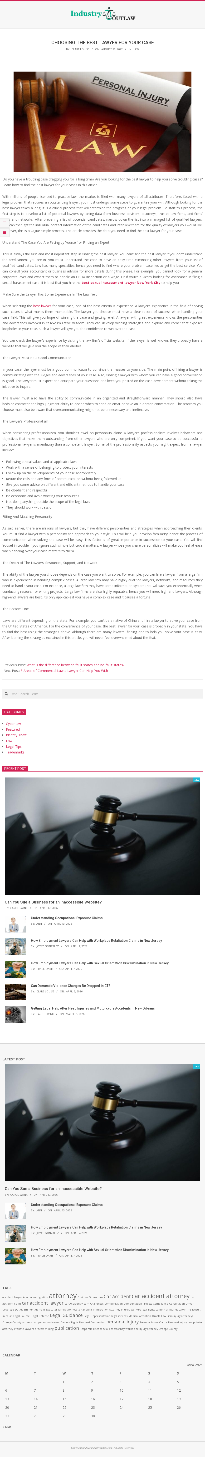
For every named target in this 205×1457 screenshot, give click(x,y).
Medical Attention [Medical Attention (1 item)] (139, 1316)
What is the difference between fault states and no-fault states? (75, 665)
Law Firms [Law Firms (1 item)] (185, 1309)
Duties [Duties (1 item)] (19, 1309)
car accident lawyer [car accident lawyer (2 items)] (42, 1303)
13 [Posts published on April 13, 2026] (7, 1399)
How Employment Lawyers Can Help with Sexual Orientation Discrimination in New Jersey (100, 963)
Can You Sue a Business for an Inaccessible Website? (53, 902)
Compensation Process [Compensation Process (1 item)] (138, 1303)
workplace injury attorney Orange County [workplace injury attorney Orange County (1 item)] (151, 1329)
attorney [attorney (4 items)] (63, 1295)
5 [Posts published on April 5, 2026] (178, 1381)
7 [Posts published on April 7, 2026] (35, 1390)
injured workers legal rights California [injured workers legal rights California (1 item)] (144, 1309)
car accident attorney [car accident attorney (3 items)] (161, 1296)
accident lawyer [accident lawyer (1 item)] (12, 1297)
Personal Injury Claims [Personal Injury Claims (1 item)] (153, 1322)
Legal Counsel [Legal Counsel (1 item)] (21, 1316)
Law (136, 49)
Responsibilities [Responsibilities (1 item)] (89, 1329)
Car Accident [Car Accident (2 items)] (117, 1296)
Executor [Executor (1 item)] (51, 1309)
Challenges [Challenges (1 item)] (96, 1303)
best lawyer (42, 306)
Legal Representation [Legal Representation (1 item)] (97, 1316)
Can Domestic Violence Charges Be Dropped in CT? (70, 986)
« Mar (6, 1426)
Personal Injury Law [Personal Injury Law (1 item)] (180, 1322)
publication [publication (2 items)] (66, 1328)
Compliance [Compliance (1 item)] (160, 1303)
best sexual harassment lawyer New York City (121, 282)
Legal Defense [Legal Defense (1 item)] (40, 1316)
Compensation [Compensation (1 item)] (113, 1303)
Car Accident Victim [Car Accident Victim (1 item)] (76, 1303)
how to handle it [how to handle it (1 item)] (82, 1309)
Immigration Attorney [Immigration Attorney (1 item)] (106, 1309)
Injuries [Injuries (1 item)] (173, 1309)
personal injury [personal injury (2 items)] (122, 1322)
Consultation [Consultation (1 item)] (177, 1303)
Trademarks (15, 752)
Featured (13, 729)
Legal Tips (14, 746)
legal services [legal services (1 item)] (119, 1316)
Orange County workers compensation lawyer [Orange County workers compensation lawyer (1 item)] (30, 1322)
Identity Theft (16, 735)
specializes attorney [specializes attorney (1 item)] (112, 1329)
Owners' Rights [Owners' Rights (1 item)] (69, 1322)
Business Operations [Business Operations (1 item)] (90, 1297)
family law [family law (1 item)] (64, 1309)
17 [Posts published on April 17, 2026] (121, 1399)
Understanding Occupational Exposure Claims (67, 918)
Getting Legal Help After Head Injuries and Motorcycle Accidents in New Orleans (93, 1008)
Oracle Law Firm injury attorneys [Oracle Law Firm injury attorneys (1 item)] (172, 1316)
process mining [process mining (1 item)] (44, 1329)
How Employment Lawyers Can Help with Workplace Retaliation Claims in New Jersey (96, 940)
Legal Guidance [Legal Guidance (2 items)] (66, 1315)
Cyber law (13, 723)
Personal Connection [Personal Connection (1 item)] (92, 1322)
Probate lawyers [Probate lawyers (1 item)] (24, 1329)
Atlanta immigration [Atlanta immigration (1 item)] (35, 1297)
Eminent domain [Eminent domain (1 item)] (34, 1309)
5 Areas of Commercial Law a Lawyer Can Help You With (64, 670)
